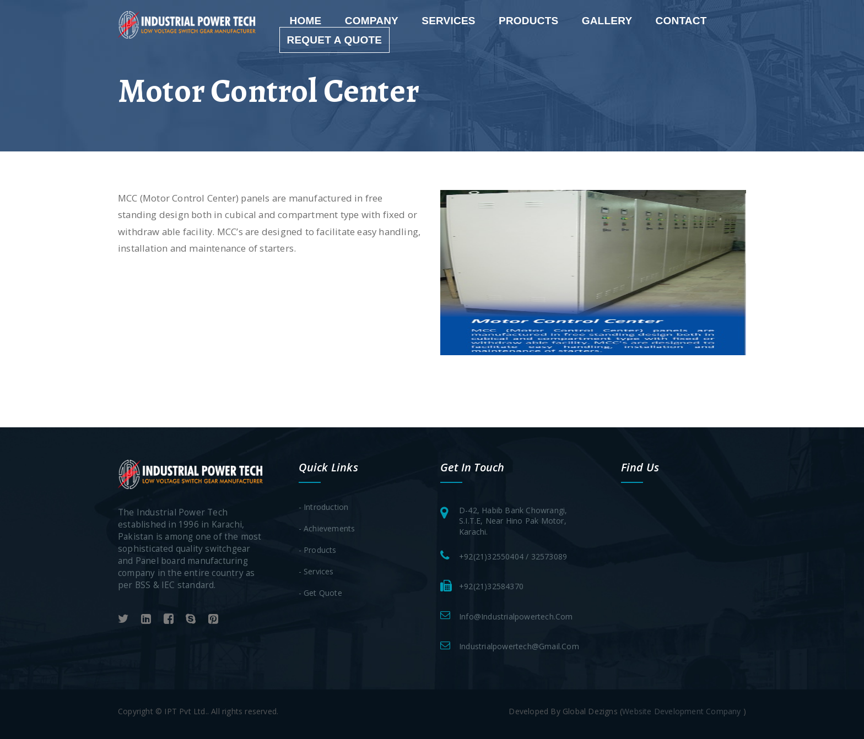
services (449, 20)
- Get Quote (320, 593)
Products (528, 20)
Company (371, 20)
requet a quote (334, 40)
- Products (318, 550)
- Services (316, 571)
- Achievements (327, 528)
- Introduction (324, 507)
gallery (607, 20)
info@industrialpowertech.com (516, 616)
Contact (681, 20)
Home (306, 20)
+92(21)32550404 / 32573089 (513, 556)
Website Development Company (682, 711)
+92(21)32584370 (491, 586)
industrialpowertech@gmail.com (519, 646)
